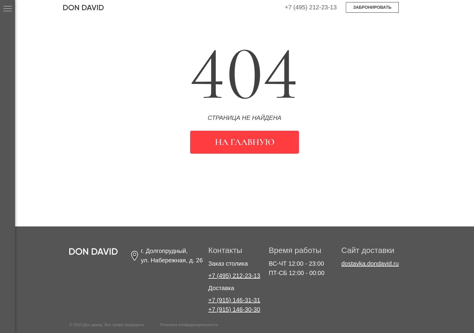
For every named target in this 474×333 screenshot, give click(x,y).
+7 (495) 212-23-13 (311, 7)
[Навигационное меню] (7, 9)
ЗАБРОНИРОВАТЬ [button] (372, 7)
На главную (244, 142)
